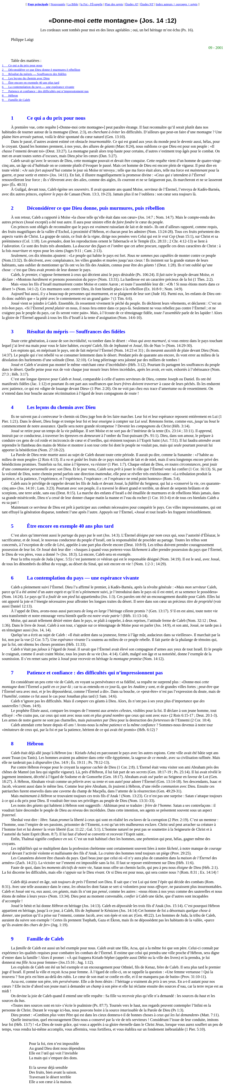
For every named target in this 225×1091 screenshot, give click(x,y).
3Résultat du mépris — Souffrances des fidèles (34, 74)
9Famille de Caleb (16, 100)
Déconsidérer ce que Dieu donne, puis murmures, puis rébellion (88, 208)
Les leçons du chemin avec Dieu (53, 407)
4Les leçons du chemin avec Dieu (26, 78)
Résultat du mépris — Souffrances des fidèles (68, 331)
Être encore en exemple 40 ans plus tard (62, 526)
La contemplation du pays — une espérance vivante (75, 578)
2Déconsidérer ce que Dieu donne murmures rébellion (41, 69)
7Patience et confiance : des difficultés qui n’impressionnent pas (45, 91)
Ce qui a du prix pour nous (48, 118)
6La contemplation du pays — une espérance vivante (38, 87)
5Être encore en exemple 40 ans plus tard (30, 82)
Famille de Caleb (37, 939)
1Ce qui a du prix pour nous (22, 65)
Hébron (27, 744)
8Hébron (10, 95)
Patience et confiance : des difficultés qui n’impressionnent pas (87, 673)
